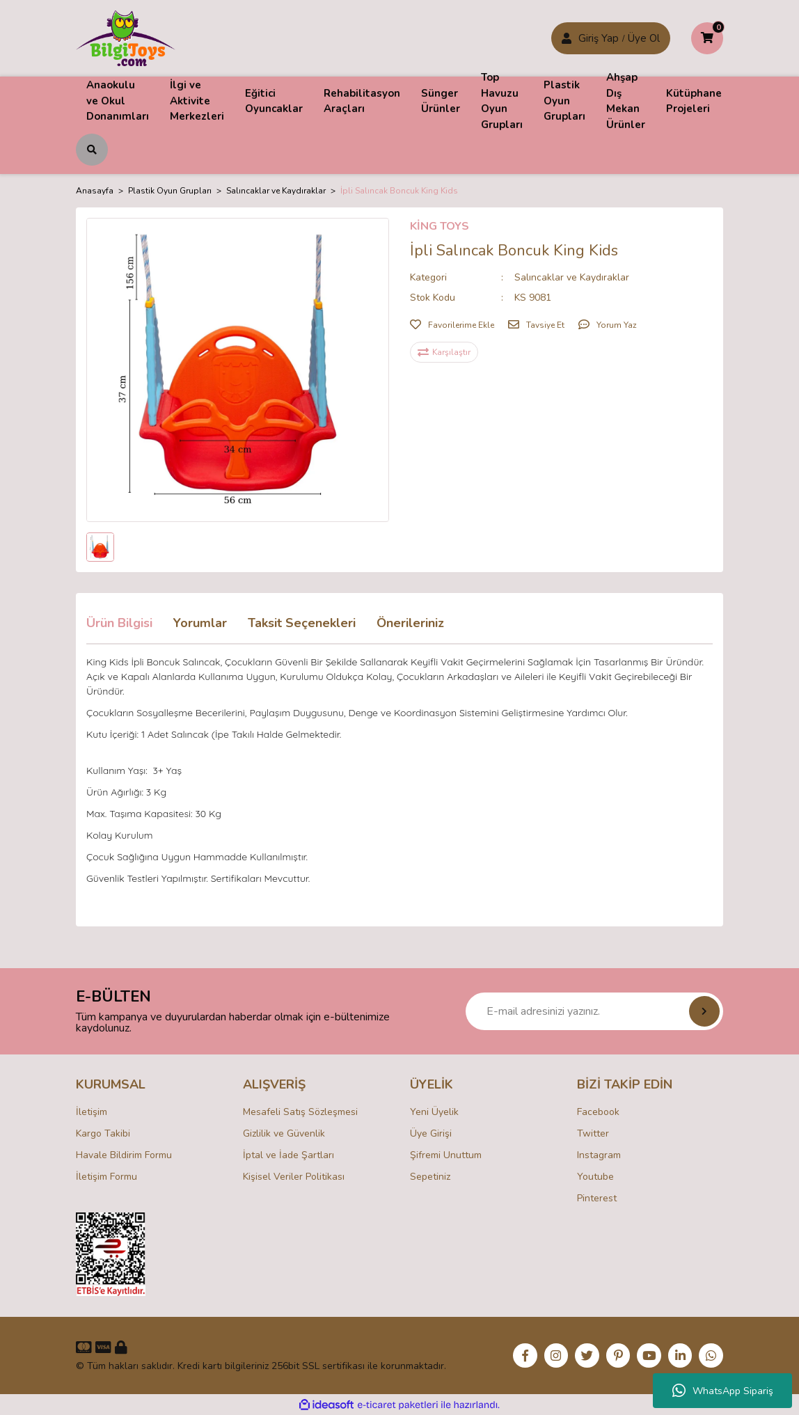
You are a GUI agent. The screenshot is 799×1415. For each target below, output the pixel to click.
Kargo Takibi (103, 1133)
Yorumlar (200, 623)
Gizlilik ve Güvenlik (284, 1133)
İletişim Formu (106, 1176)
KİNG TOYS (439, 226)
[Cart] (707, 38)
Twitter (593, 1133)
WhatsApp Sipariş (722, 1390)
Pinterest (597, 1198)
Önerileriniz (410, 623)
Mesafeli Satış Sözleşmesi (300, 1111)
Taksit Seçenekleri (302, 623)
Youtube (595, 1176)
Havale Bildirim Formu (124, 1155)
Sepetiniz (430, 1176)
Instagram (599, 1155)
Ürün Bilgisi (119, 623)
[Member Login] (566, 38)
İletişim (91, 1111)
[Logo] (125, 37)
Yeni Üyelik (434, 1111)
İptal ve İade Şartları (288, 1155)
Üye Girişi (431, 1133)
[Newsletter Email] (594, 1011)
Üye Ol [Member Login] (644, 38)
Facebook (598, 1111)
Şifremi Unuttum (446, 1155)
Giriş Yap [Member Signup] (598, 38)
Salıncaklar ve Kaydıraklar (571, 277)
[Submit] (704, 1011)
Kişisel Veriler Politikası (294, 1176)
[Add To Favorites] (452, 325)
